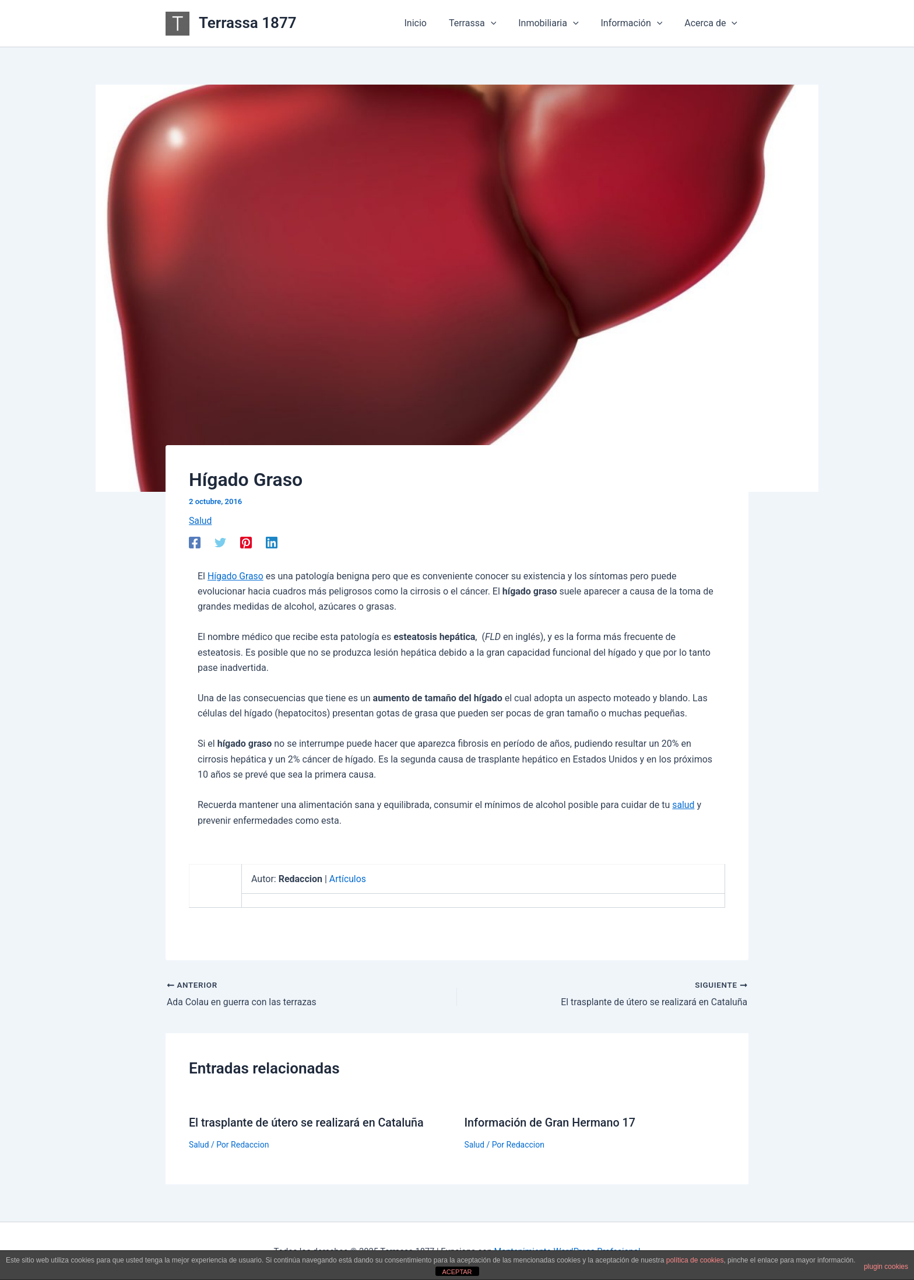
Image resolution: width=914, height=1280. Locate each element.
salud (683, 804)
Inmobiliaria (557, 23)
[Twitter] (220, 542)
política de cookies (695, 1260)
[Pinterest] (246, 542)
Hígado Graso (236, 576)
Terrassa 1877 (248, 23)
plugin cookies (886, 1266)
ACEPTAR (457, 1271)
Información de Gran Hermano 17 (551, 1122)
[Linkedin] (271, 542)
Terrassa (484, 23)
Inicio (431, 23)
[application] (503, 23)
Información (636, 23)
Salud (200, 520)
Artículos (348, 878)
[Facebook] (195, 542)
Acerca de (712, 23)
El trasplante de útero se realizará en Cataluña (308, 1122)
